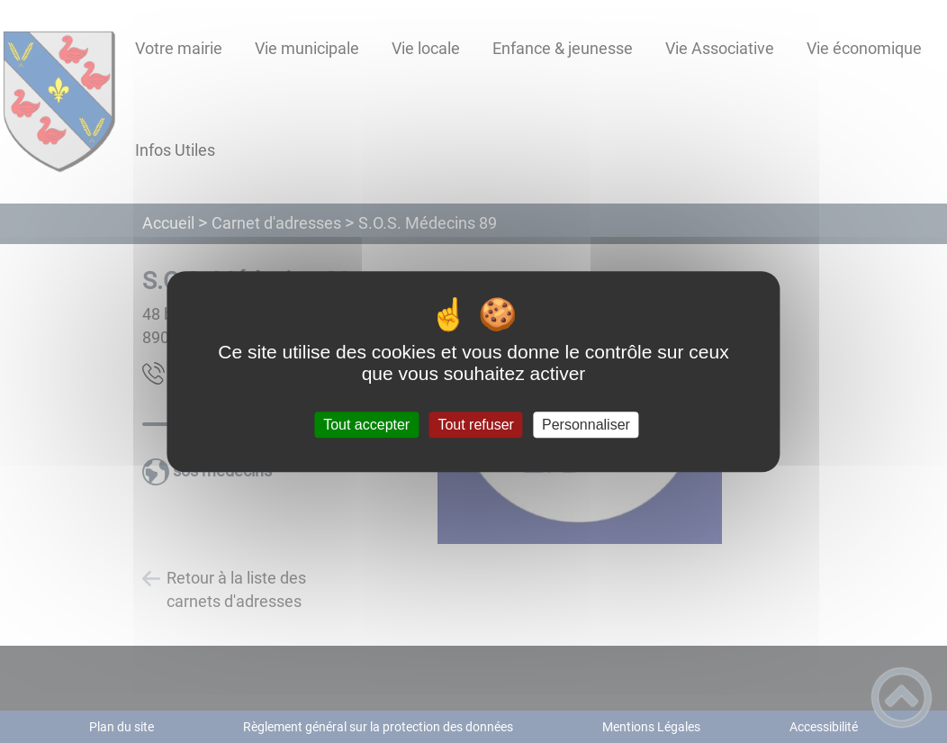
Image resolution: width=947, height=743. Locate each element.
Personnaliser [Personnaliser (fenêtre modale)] (586, 424)
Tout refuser (475, 424)
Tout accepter (366, 424)
